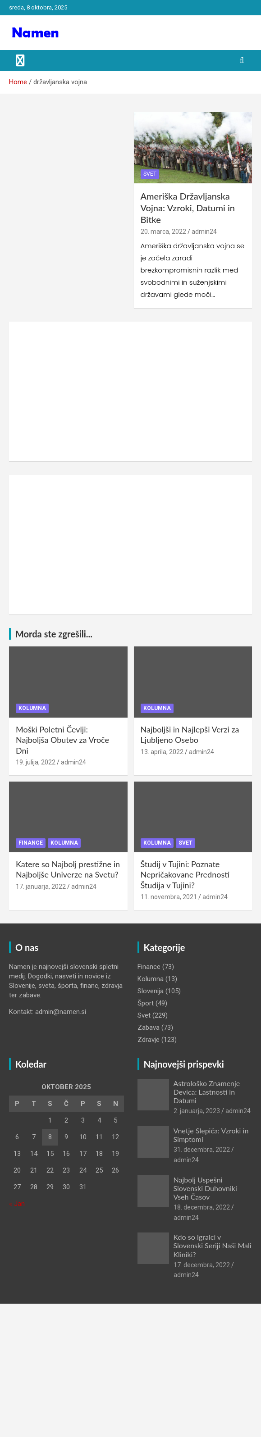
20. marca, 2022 (163, 231)
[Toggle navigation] (20, 60)
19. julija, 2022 (35, 762)
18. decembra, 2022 (202, 1207)
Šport (145, 1003)
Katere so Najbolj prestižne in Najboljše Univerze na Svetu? (68, 869)
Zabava (148, 1027)
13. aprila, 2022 (162, 751)
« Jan (17, 1204)
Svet (149, 174)
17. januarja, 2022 (41, 886)
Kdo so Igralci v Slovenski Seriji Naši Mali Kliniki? (213, 1245)
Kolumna (32, 708)
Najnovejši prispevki (184, 1064)
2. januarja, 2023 (197, 1110)
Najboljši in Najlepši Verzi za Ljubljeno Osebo (190, 734)
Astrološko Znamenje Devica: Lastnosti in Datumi (207, 1092)
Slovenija (150, 991)
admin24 (204, 231)
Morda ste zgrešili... (53, 633)
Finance (30, 843)
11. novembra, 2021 (169, 896)
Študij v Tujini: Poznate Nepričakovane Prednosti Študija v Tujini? (185, 874)
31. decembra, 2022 (202, 1149)
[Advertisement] (130, 391)
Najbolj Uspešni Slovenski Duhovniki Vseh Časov (205, 1188)
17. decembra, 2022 (202, 1265)
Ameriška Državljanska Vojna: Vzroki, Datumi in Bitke (188, 208)
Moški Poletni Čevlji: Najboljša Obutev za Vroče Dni (62, 739)
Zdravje (148, 1040)
